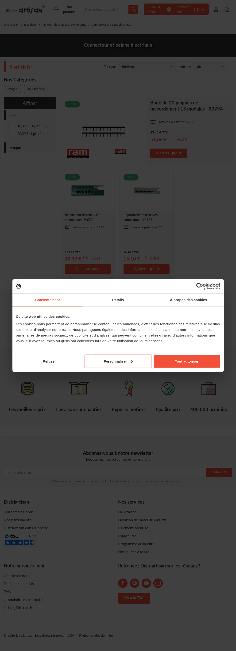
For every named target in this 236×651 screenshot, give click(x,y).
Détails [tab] (118, 300)
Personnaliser (118, 361)
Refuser (49, 361)
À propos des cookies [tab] (188, 300)
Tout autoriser (186, 361)
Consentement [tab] (47, 300)
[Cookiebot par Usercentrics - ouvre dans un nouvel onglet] (199, 286)
